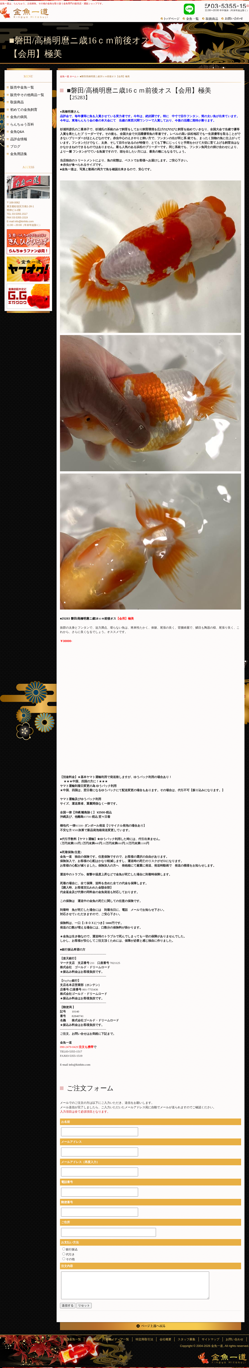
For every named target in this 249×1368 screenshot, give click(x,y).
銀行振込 (70, 1249)
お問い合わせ (234, 18)
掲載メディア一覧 (126, 1339)
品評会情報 (18, 139)
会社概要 (171, 1339)
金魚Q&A (17, 131)
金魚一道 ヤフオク (28, 269)
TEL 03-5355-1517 (17, 213)
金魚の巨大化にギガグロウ (28, 296)
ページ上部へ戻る (150, 1326)
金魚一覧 (192, 18)
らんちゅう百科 (22, 124)
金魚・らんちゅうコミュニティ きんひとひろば (28, 241)
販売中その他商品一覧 (27, 95)
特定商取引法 (151, 1339)
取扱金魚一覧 (84, 1339)
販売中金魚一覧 (22, 87)
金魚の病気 (18, 117)
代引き (68, 1254)
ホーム (66, 1339)
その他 (68, 1259)
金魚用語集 (18, 154)
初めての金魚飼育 (23, 109)
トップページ (171, 18)
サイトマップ (213, 1339)
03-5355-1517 (224, 6)
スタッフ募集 (190, 1339)
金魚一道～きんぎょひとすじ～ (222, 1357)
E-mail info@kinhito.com (20, 221)
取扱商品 (17, 102)
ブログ (15, 146)
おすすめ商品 (212, 18)
